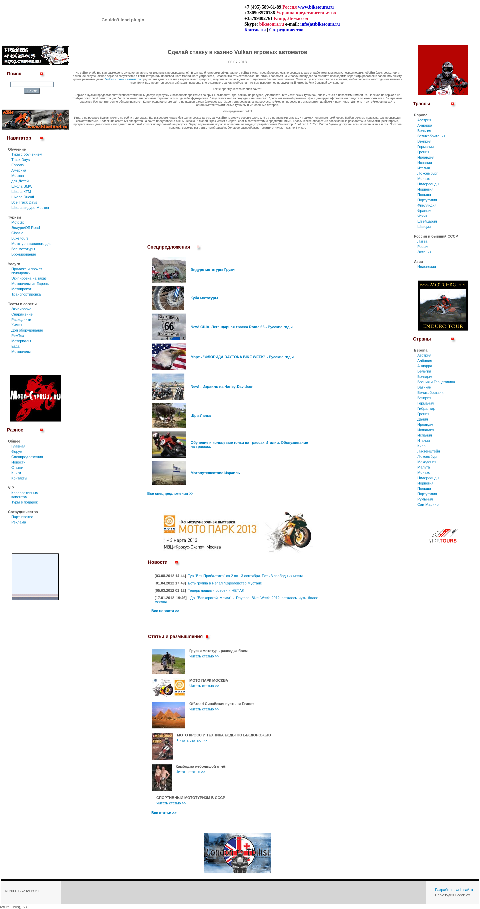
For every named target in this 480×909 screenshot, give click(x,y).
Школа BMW (21, 186)
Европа (17, 165)
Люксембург (427, 173)
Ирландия (425, 157)
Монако (423, 179)
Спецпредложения (27, 457)
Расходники (21, 320)
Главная (18, 446)
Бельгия (424, 131)
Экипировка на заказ (29, 278)
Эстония (424, 252)
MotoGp (17, 222)
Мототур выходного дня (31, 244)
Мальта (423, 467)
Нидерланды (428, 184)
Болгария (425, 377)
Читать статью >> (204, 656)
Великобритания (431, 136)
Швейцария (427, 221)
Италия (423, 168)
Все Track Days (24, 202)
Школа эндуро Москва (30, 208)
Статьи (17, 467)
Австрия (424, 120)
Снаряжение (22, 314)
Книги (16, 473)
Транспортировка (26, 294)
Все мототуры (23, 249)
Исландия (425, 430)
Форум (16, 452)
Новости (18, 462)
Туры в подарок (24, 502)
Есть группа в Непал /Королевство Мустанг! (225, 583)
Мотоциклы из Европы (30, 284)
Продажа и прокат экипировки (26, 271)
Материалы (21, 341)
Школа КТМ (21, 192)
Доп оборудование (27, 330)
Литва (422, 241)
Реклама (18, 522)
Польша (424, 195)
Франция (424, 211)
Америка (18, 170)
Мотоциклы (21, 352)
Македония (426, 462)
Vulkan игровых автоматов (123, 79)
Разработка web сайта (454, 890)
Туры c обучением (26, 154)
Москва (17, 176)
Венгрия (424, 141)
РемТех (17, 336)
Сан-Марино (428, 504)
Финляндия (427, 205)
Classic (17, 233)
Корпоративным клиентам (24, 495)
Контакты (19, 478)
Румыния (425, 499)
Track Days (20, 160)
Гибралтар (426, 409)
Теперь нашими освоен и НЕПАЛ (216, 590)
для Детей (20, 181)
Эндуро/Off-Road (25, 228)
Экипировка (21, 309)
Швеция (424, 227)
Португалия (427, 200)
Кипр (421, 446)
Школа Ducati (22, 197)
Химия (16, 325)
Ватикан (424, 387)
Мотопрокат (21, 289)
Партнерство (22, 517)
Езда (15, 346)
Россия (423, 247)
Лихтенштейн (428, 451)
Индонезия (426, 267)
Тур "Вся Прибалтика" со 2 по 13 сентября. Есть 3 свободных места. (246, 576)
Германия (425, 147)
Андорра (424, 125)
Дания (422, 419)
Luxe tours (19, 238)
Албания (424, 361)
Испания (424, 163)
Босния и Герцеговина (436, 382)
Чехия (422, 216)
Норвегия (425, 189)
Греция (423, 152)
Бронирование (23, 254)
